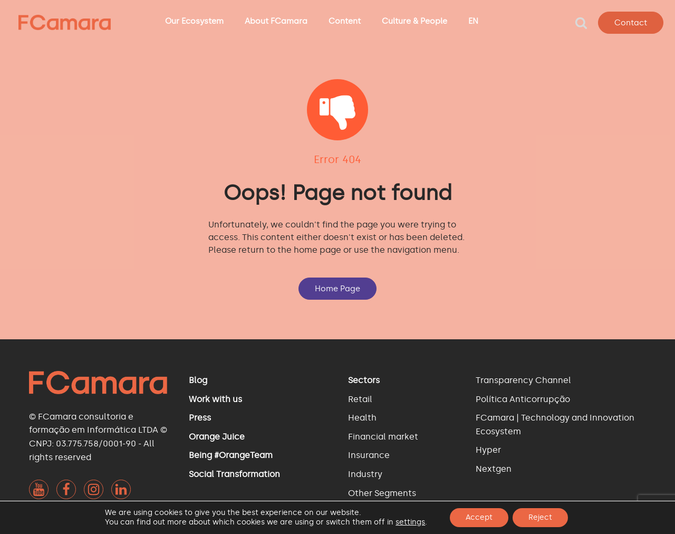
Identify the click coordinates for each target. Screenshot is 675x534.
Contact (630, 22)
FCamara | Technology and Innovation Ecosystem (555, 424)
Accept (479, 517)
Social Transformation (234, 474)
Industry (365, 474)
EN (473, 21)
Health (362, 418)
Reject (540, 517)
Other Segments (382, 493)
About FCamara (276, 21)
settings (410, 522)
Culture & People (414, 21)
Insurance (369, 455)
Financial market (383, 437)
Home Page (337, 288)
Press (200, 418)
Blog (198, 380)
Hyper (488, 450)
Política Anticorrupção (523, 399)
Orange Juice (217, 437)
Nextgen (494, 469)
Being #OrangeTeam (231, 455)
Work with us (215, 399)
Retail (360, 399)
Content (345, 21)
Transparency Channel (523, 380)
